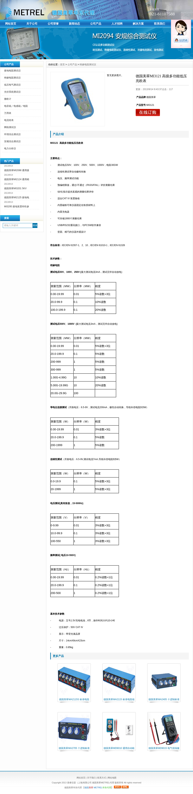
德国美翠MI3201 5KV (15, 188)
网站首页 (10, 23)
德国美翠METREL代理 (103, 782)
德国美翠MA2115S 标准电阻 (74, 699)
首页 (62, 64)
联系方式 (101, 777)
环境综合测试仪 (12, 134)
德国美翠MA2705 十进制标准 (74, 748)
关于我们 (91, 777)
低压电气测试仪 (12, 84)
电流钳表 (9, 120)
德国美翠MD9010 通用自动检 (119, 748)
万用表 (7, 113)
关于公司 (31, 23)
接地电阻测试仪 (12, 70)
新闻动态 (74, 23)
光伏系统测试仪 (12, 91)
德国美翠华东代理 (73, 787)
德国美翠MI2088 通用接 (16, 170)
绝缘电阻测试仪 (12, 77)
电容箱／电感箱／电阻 (16, 106)
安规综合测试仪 (12, 141)
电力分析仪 (10, 148)
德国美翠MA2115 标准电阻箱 (119, 699)
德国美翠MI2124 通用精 (16, 179)
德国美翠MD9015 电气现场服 (163, 748)
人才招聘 (116, 23)
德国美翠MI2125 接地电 (16, 197)
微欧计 (7, 99)
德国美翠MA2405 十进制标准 (163, 699)
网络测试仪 (10, 127)
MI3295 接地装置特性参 (16, 206)
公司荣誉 (53, 23)
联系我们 (159, 23)
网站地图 (112, 777)
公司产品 (95, 23)
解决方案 (138, 23)
